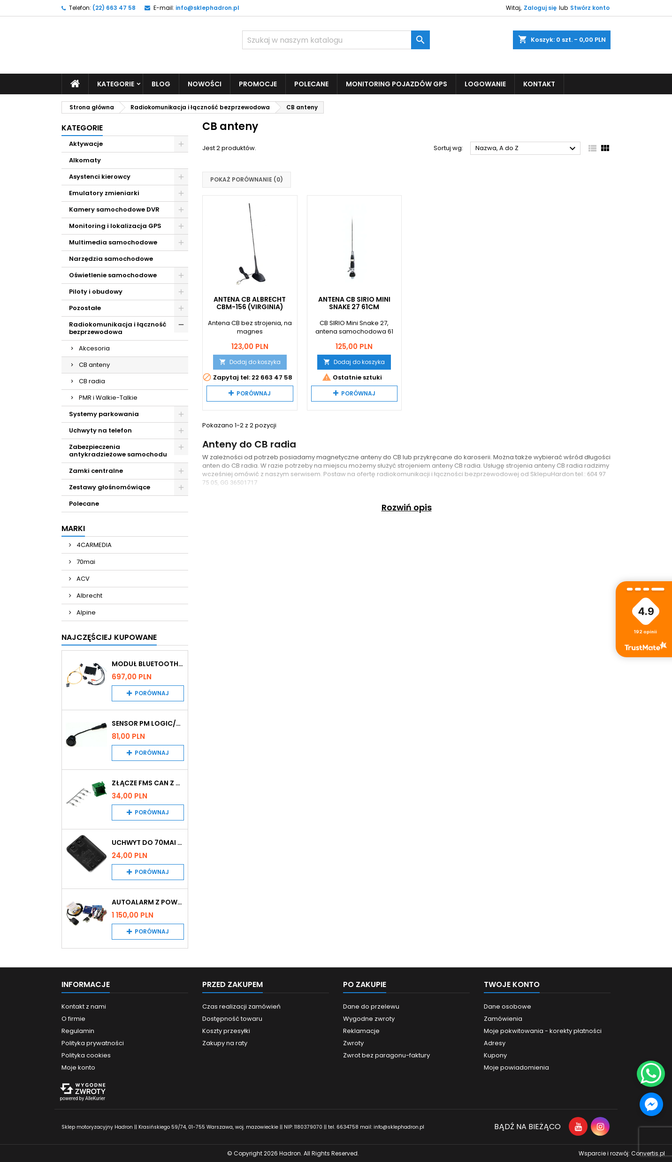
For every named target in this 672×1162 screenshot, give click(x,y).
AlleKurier (95, 1098)
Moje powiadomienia (516, 1067)
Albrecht (88, 595)
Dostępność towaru (232, 1018)
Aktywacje (86, 143)
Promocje (258, 83)
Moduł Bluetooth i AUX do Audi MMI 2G (148, 663)
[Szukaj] (336, 39)
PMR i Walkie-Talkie (108, 397)
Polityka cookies (86, 1054)
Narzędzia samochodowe (111, 258)
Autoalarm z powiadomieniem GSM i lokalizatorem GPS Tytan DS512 (148, 901)
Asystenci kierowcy (99, 176)
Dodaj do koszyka (250, 361)
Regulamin (77, 1030)
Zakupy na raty (224, 1042)
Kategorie (115, 83)
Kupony (495, 1054)
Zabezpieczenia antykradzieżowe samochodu (118, 450)
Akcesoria (94, 347)
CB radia (92, 380)
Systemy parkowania (104, 413)
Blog (161, 83)
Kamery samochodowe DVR (114, 209)
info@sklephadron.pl (207, 8)
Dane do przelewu (371, 1006)
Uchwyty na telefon (100, 429)
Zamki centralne (96, 470)
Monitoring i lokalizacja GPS (115, 225)
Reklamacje (361, 1030)
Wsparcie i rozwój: (622, 1153)
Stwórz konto (590, 8)
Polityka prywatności (92, 1042)
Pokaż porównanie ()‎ (246, 179)
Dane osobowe (507, 1006)
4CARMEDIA (93, 544)
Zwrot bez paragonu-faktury (386, 1054)
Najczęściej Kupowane (109, 636)
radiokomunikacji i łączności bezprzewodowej (448, 473)
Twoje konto (512, 984)
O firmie (73, 1018)
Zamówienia (503, 1018)
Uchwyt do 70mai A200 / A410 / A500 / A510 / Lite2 (148, 842)
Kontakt (539, 83)
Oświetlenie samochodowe (113, 274)
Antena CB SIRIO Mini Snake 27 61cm (354, 302)
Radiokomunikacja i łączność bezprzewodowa (118, 327)
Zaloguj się (540, 8)
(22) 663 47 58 (114, 8)
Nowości (204, 83)
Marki (73, 528)
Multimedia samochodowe (113, 241)
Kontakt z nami (83, 1006)
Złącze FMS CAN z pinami (148, 782)
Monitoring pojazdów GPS (396, 83)
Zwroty (353, 1042)
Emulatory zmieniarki (104, 192)
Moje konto (78, 1067)
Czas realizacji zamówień (241, 1006)
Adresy (494, 1042)
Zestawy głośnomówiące (109, 486)
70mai (85, 561)
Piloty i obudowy (95, 291)
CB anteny (94, 364)
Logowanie (485, 83)
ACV (82, 578)
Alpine (85, 612)
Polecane (311, 83)
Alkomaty (85, 159)
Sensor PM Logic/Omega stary (148, 723)
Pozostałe (85, 307)
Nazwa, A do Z (526, 148)
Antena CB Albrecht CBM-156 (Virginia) (250, 302)
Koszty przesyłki (226, 1030)
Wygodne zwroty (369, 1018)
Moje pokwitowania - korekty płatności (543, 1030)
